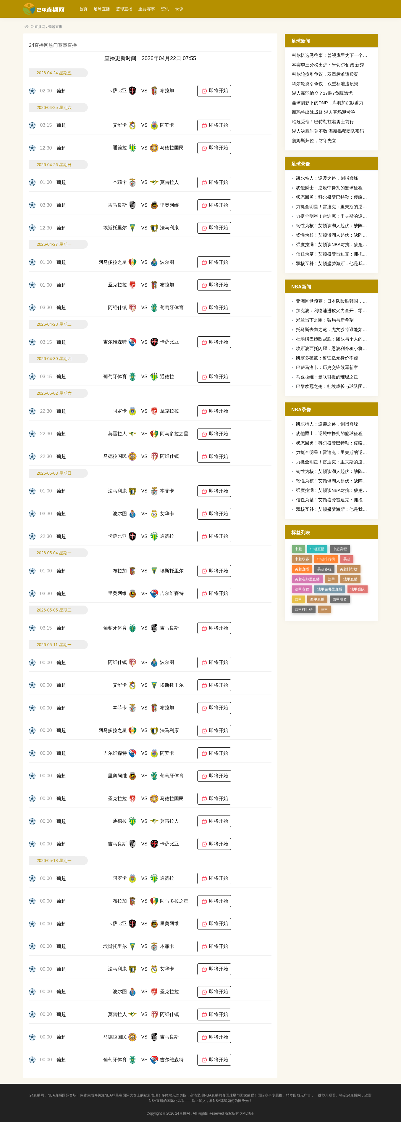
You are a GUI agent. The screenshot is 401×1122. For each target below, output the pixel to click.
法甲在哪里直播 (329, 589)
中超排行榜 (326, 559)
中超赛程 (340, 549)
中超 (298, 549)
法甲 (331, 579)
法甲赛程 (302, 589)
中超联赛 (302, 559)
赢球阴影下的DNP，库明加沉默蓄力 (327, 102)
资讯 (165, 9)
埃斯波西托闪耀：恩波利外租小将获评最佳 (338, 348)
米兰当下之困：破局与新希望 (325, 319)
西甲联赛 (340, 599)
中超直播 (317, 549)
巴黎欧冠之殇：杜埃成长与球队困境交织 (336, 386)
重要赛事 (146, 9)
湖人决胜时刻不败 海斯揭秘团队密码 (328, 131)
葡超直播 (55, 27)
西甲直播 (317, 599)
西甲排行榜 (304, 609)
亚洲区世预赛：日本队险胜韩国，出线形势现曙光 (345, 301)
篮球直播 (124, 9)
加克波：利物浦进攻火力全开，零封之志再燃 (340, 310)
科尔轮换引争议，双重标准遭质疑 (325, 74)
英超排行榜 (349, 569)
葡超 (61, 90)
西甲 (298, 599)
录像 (179, 9)
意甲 (324, 609)
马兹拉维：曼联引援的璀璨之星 (327, 376)
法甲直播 (350, 579)
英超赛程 (324, 569)
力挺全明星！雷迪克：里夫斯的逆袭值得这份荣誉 (345, 206)
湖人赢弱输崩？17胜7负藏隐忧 (322, 93)
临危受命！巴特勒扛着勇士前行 (323, 121)
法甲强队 (357, 589)
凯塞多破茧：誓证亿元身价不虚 (327, 357)
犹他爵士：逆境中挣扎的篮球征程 (329, 187)
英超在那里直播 (307, 579)
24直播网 (38, 27)
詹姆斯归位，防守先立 (314, 140)
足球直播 (101, 9)
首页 (83, 9)
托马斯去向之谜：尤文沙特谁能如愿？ (333, 329)
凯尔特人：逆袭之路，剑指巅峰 (327, 178)
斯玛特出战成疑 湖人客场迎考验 (323, 112)
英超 (346, 559)
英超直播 (302, 569)
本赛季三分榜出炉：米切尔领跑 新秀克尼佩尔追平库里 (346, 64)
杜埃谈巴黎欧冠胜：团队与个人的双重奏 (336, 338)
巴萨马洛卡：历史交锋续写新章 (327, 367)
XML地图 (247, 1113)
